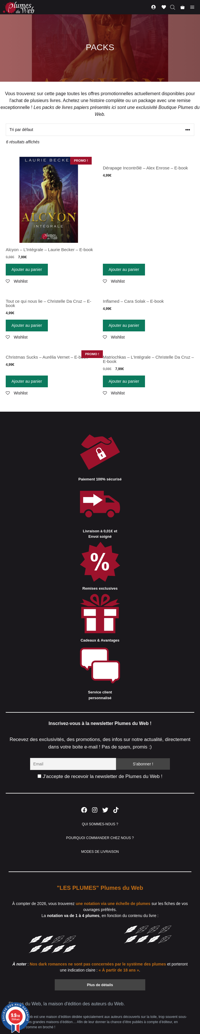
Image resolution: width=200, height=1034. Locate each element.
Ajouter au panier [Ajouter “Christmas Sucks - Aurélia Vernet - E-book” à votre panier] (26, 381)
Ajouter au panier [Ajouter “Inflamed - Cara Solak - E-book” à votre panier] (124, 325)
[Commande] (100, 130)
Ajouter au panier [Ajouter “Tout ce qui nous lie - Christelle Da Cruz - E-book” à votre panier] (26, 325)
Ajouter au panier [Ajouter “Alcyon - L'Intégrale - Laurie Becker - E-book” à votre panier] (26, 269)
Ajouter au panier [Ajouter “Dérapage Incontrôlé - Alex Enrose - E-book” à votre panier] (124, 269)
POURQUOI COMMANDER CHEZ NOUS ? (100, 838)
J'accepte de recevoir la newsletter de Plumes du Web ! (100, 776)
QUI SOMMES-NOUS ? (100, 824)
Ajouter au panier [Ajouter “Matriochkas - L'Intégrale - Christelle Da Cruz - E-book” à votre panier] (124, 381)
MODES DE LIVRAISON (100, 852)
